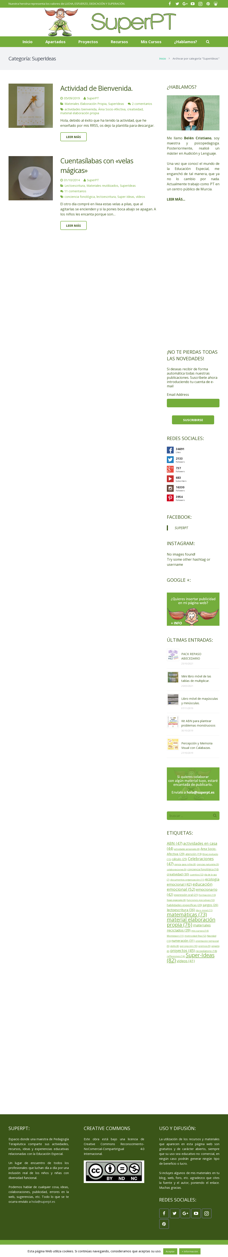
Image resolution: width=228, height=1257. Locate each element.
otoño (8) (174, 946)
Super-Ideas (125, 197)
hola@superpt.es (43, 1202)
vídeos (140, 197)
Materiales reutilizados (102, 186)
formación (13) (207, 894)
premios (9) (204, 946)
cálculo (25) (179, 859)
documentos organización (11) (187, 879)
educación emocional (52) (189, 886)
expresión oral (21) (186, 895)
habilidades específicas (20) (184, 905)
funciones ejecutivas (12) (201, 900)
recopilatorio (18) (206, 951)
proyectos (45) (182, 950)
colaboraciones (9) (176, 869)
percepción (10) (189, 946)
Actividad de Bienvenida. (96, 88)
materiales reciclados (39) (189, 928)
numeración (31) (183, 940)
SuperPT (93, 98)
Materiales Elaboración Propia (86, 104)
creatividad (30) (178, 874)
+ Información (190, 1251)
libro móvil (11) (204, 910)
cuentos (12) (196, 874)
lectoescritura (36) (181, 910)
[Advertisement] (193, 275)
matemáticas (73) (187, 914)
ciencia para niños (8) (185, 864)
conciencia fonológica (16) (203, 869)
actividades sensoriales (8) (187, 849)
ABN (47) (174, 843)
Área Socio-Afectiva (112, 109)
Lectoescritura (75, 186)
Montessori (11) (175, 935)
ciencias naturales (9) (208, 864)
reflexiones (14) (176, 956)
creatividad (135, 109)
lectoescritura (106, 197)
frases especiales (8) (176, 900)
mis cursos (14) (200, 930)
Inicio (162, 58)
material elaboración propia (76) (191, 922)
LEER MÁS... (176, 199)
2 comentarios (142, 104)
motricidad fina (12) (195, 935)
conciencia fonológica (80, 197)
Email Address (178, 394)
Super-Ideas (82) (191, 957)
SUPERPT (181, 528)
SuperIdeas (116, 104)
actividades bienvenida (81, 109)
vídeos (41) (186, 960)
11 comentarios (75, 191)
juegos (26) (210, 905)
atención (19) (193, 854)
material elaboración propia (79, 113)
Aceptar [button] (170, 1251)
